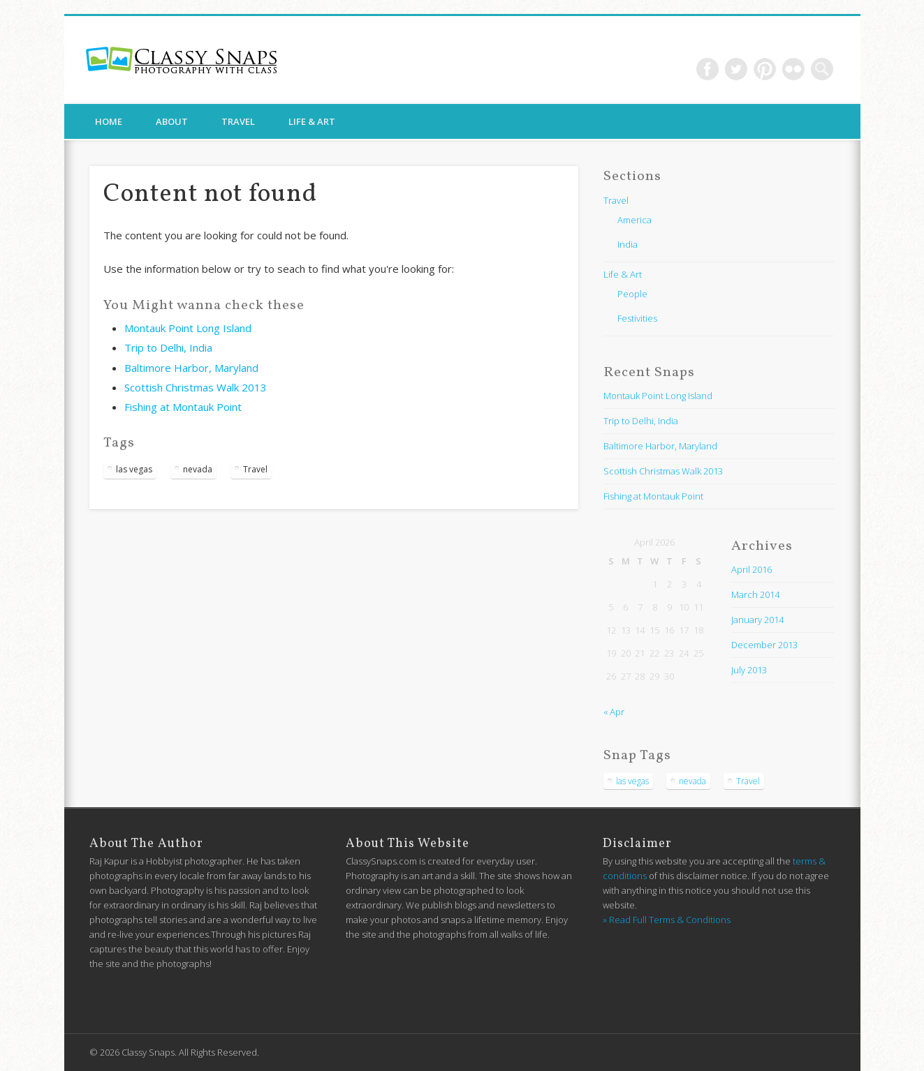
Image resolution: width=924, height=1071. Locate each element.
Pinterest (765, 69)
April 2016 (751, 569)
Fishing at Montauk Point (183, 407)
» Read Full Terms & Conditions (667, 919)
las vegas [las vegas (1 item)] (134, 469)
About (172, 121)
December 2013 (764, 644)
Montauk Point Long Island (187, 328)
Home (108, 121)
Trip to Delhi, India (168, 347)
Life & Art (311, 121)
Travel (238, 121)
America (634, 220)
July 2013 (749, 670)
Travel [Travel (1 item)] (255, 469)
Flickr (793, 69)
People (632, 293)
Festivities (637, 318)
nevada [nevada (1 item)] (197, 469)
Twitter (736, 69)
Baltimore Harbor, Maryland (191, 368)
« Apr (613, 711)
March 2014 (755, 594)
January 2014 (757, 619)
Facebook (707, 69)
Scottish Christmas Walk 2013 (195, 387)
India (627, 244)
